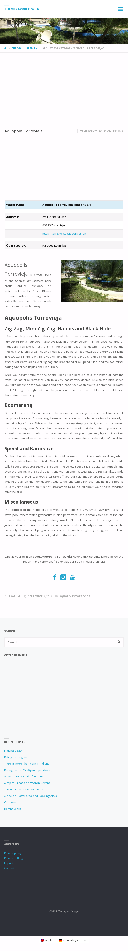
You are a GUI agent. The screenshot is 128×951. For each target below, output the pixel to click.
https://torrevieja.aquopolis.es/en (64, 233)
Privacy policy (13, 853)
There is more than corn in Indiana (27, 763)
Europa (17, 48)
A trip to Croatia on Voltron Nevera (27, 783)
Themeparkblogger (21, 9)
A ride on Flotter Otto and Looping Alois (30, 796)
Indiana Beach (13, 750)
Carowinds (11, 802)
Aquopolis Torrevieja (24, 130)
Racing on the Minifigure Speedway (27, 770)
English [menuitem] (50, 940)
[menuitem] (48, 940)
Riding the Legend (16, 757)
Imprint (8, 863)
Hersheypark (12, 809)
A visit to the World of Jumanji (23, 776)
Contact (9, 868)
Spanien (32, 48)
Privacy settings (14, 858)
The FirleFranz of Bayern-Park (23, 789)
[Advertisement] (64, 84)
